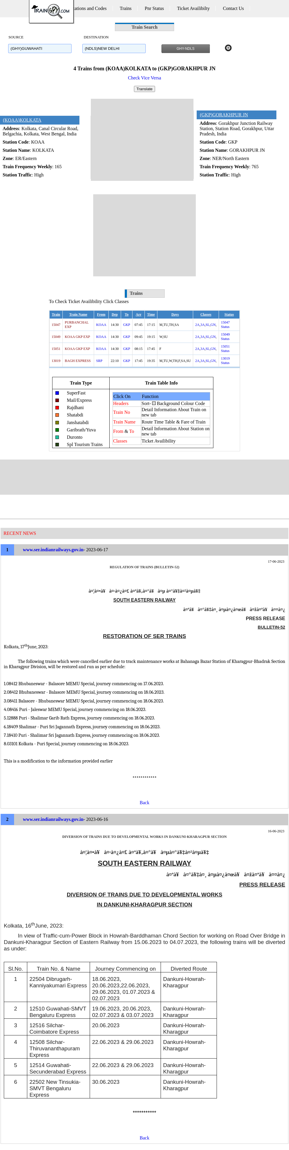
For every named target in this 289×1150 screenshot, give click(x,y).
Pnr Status (154, 8)
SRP (99, 361)
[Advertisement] (142, 139)
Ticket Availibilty (193, 8)
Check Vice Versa (144, 77)
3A (202, 325)
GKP (126, 325)
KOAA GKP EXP (77, 337)
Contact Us (233, 8)
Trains (126, 8)
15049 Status (225, 336)
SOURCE (15, 37)
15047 (56, 325)
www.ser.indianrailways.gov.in (53, 549)
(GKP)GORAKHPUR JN (224, 114)
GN (212, 325)
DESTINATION (95, 37)
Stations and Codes (89, 8)
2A (197, 325)
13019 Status (225, 360)
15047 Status (225, 324)
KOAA (101, 325)
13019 (56, 361)
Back (144, 802)
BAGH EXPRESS (78, 361)
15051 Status (225, 348)
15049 (56, 337)
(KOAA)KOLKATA (22, 120)
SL (207, 325)
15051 (56, 349)
